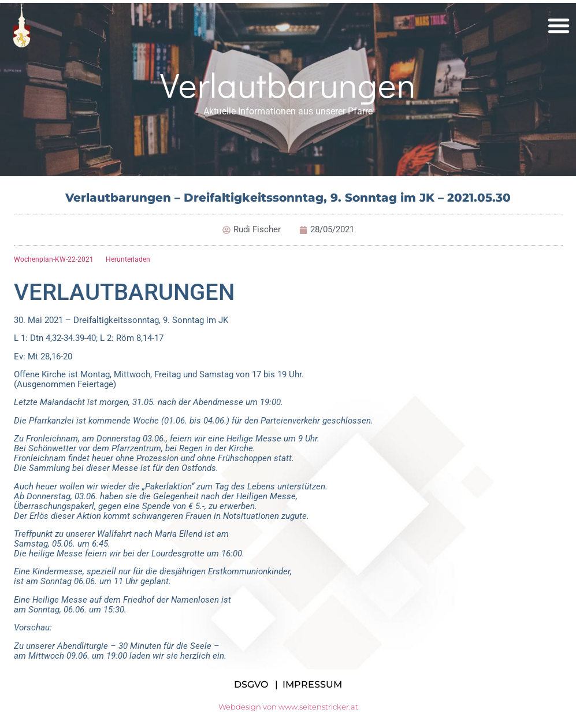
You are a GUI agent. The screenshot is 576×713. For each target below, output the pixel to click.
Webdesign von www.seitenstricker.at (288, 706)
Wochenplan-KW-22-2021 (54, 259)
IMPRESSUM (312, 684)
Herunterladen (128, 259)
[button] (558, 25)
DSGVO (251, 684)
